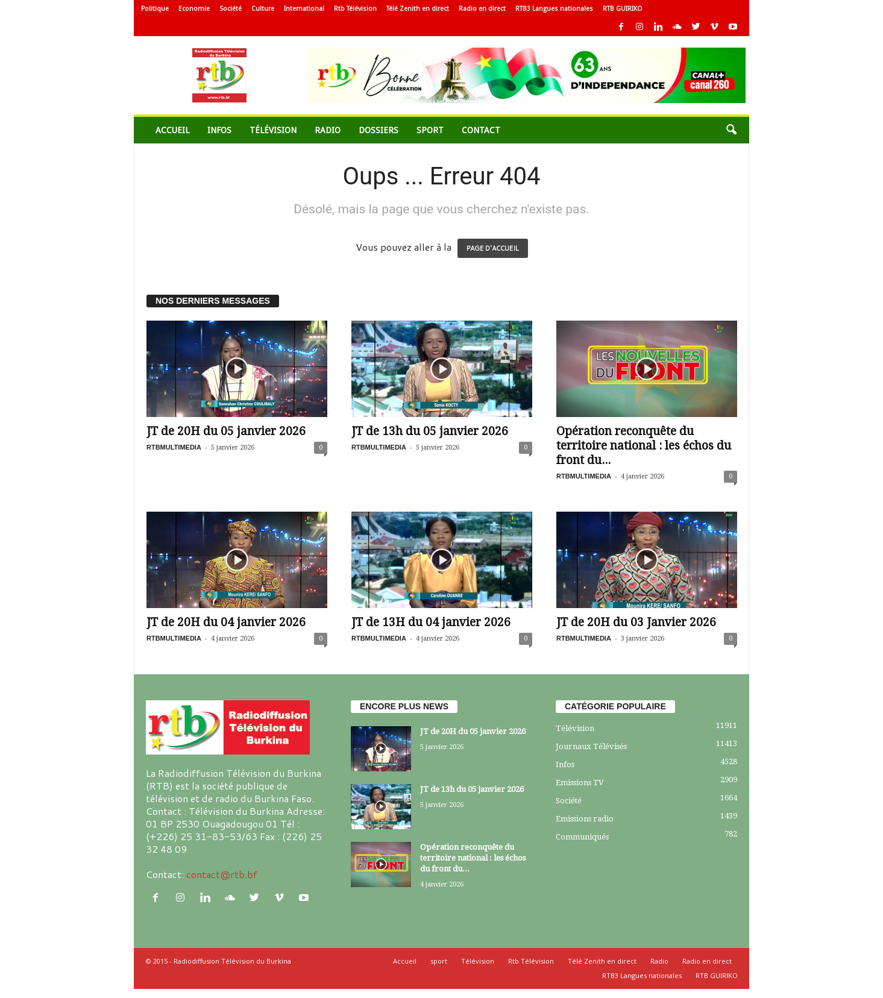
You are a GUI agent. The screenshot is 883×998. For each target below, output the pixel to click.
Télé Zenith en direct (417, 9)
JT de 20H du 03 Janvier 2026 (636, 622)
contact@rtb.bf (221, 874)
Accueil (172, 130)
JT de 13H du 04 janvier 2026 (431, 622)
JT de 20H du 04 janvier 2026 (226, 622)
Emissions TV (580, 782)
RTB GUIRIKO (623, 9)
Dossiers (378, 130)
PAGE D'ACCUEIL (493, 248)
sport (430, 130)
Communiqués (582, 836)
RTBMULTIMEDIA (173, 447)
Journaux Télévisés (591, 746)
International (304, 9)
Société (230, 9)
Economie (194, 9)
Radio (328, 130)
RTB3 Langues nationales (554, 9)
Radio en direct (482, 9)
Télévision (273, 130)
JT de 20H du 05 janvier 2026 (226, 431)
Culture (262, 9)
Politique (155, 9)
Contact (481, 130)
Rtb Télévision (355, 9)
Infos (219, 130)
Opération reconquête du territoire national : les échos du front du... (643, 445)
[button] (731, 130)
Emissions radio (585, 818)
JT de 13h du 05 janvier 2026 (429, 431)
